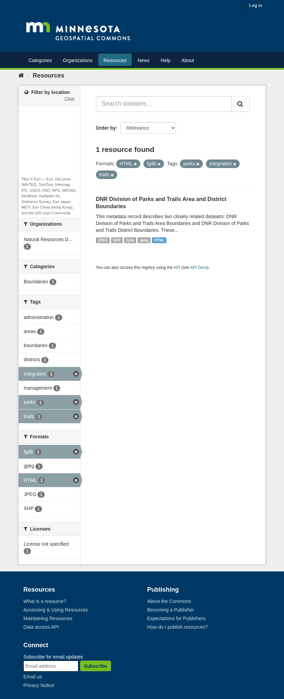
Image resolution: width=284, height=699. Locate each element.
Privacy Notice (38, 685)
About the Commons (169, 601)
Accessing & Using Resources (55, 610)
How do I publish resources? (177, 627)
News (144, 60)
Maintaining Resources (47, 618)
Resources (115, 60)
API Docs (198, 267)
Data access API (41, 627)
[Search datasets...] (164, 104)
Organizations (77, 60)
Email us (32, 676)
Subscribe (95, 666)
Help (166, 60)
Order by (106, 128)
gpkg (144, 240)
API (177, 267)
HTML (159, 240)
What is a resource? (44, 601)
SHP (117, 240)
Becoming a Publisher (170, 610)
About (188, 60)
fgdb (130, 240)
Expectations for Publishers (176, 618)
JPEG (103, 240)
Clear (69, 98)
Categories (40, 60)
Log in (255, 5)
